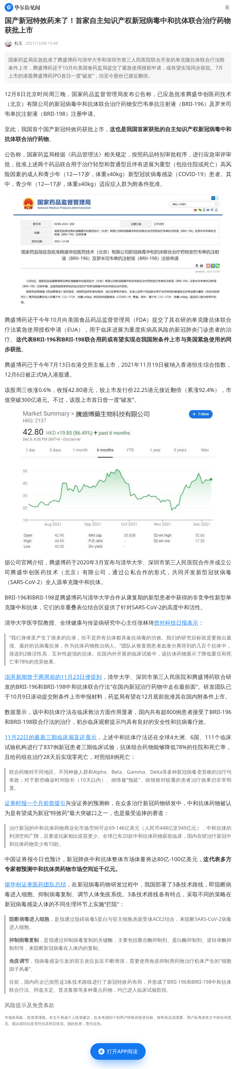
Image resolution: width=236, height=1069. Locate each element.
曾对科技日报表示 (176, 622)
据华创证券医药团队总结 (35, 884)
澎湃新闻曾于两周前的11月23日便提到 (53, 676)
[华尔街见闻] (22, 7)
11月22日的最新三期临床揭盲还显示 (50, 737)
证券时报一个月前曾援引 (35, 803)
